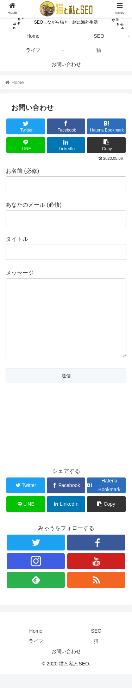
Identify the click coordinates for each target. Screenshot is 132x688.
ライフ (36, 655)
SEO (96, 645)
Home (35, 645)
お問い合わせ (66, 665)
